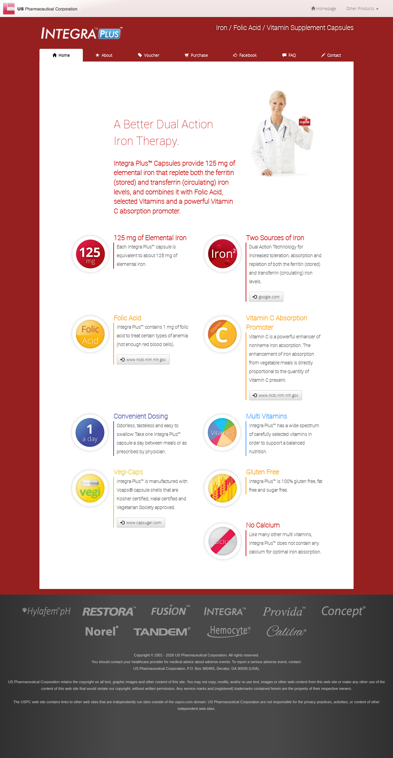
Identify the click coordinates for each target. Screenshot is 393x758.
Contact (331, 55)
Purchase (196, 55)
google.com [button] (266, 296)
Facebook (245, 55)
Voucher (148, 55)
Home (61, 55)
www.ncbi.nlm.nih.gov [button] (143, 359)
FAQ (289, 55)
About (104, 55)
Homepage (323, 8)
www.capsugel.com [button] (140, 522)
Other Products (362, 8)
